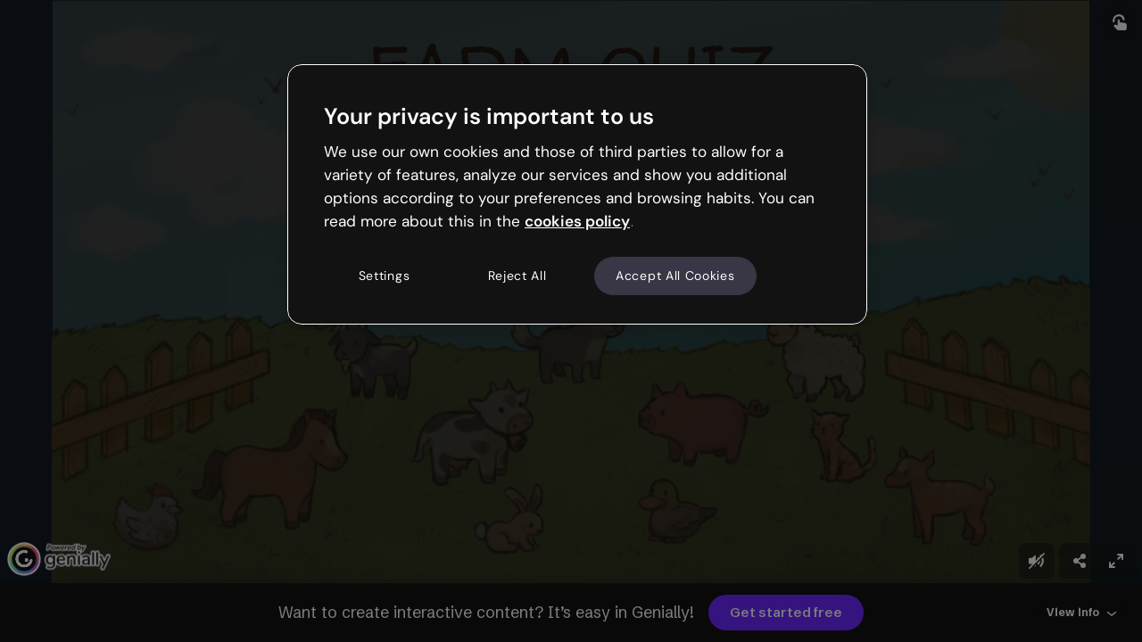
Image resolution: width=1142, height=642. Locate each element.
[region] (577, 194)
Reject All (517, 276)
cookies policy (577, 221)
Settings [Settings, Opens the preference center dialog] (384, 276)
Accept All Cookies (675, 276)
